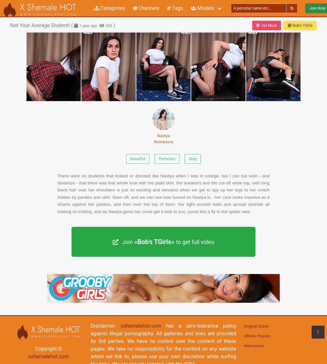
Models (202, 8)
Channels (146, 8)
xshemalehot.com (48, 356)
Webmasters (254, 346)
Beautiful (138, 159)
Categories (109, 8)
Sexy (193, 159)
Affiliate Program (257, 336)
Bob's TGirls (300, 25)
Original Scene (256, 326)
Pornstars (167, 159)
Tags (175, 8)
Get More (266, 25)
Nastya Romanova (163, 126)
